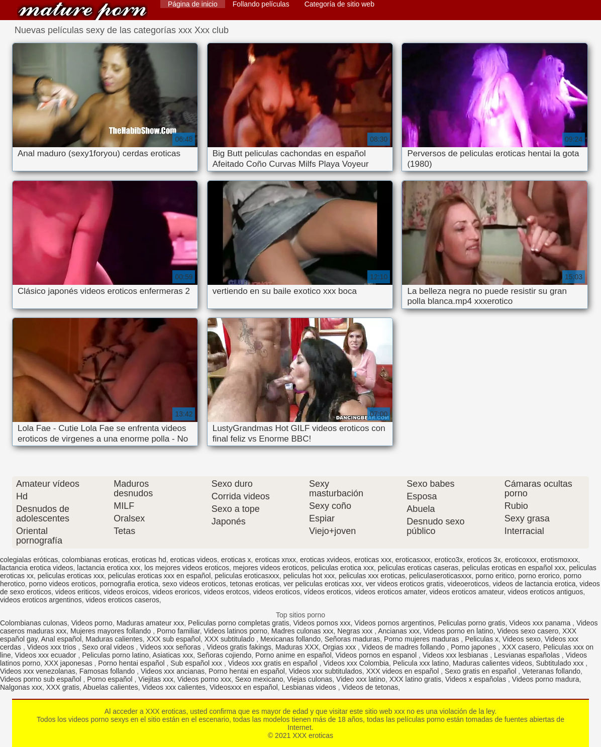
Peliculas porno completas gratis (238, 623)
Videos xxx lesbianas (456, 655)
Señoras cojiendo (224, 655)
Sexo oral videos (109, 647)
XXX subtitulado (231, 639)
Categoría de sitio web (339, 4)
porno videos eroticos (62, 584)
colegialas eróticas (29, 560)
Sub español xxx (197, 663)
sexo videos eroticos (194, 584)
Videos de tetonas (370, 687)
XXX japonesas (69, 663)
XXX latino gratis (415, 679)
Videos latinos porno (235, 631)
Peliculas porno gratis (472, 623)
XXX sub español (174, 639)
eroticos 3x (484, 560)
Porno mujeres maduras (422, 639)
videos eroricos (176, 592)
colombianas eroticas (95, 560)
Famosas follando (108, 671)
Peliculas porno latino (115, 655)
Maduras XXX (297, 647)
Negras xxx (355, 631)
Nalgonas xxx (21, 687)
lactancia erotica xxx (108, 568)
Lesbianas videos (310, 687)
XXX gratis (62, 687)
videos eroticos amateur (466, 592)
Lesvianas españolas (528, 655)
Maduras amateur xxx (150, 623)
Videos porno (92, 623)
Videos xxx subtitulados (325, 671)
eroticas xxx (372, 560)
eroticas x (236, 560)
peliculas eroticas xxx (71, 576)
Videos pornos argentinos (394, 623)
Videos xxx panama (540, 623)
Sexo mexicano (259, 679)
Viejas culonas (309, 679)
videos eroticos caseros (122, 600)
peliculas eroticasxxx (247, 576)
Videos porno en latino (458, 631)
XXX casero (520, 647)
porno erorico (539, 576)
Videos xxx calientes (174, 687)
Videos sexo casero (527, 631)
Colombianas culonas (33, 623)
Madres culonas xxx (302, 631)
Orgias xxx (340, 647)
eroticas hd (149, 560)
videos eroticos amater (390, 592)
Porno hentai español (132, 663)
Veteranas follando (551, 671)
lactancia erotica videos (36, 568)
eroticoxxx (521, 560)
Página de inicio (193, 4)
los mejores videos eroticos (186, 568)
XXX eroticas (82, 11)
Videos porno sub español (41, 679)
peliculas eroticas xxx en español (159, 576)
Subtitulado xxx (561, 663)
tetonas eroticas (255, 584)
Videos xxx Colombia (355, 663)
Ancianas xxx (398, 631)
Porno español (110, 679)
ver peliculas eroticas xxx (322, 584)
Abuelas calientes (110, 687)
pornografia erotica (128, 584)
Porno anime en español (293, 655)
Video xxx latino (360, 679)
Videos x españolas (476, 679)
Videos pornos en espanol (377, 655)
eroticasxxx (413, 560)
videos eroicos (126, 592)
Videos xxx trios (52, 647)
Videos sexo (522, 639)
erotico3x (449, 560)
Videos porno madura (545, 679)
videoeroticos (468, 584)
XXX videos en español (403, 671)
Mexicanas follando (290, 639)
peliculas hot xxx (309, 576)
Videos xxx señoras (171, 647)
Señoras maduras (352, 639)
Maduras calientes (114, 639)
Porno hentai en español (247, 671)
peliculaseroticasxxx (440, 576)
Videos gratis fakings (239, 647)
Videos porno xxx (204, 679)
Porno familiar (178, 631)
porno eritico (494, 576)
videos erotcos (226, 592)
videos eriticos (77, 592)
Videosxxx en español (244, 687)
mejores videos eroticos (270, 568)
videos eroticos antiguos (545, 592)
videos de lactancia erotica (534, 584)
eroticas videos (193, 560)
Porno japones (474, 647)
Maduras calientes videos (492, 663)
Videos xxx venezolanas (37, 671)
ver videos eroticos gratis (405, 584)
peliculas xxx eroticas (372, 576)
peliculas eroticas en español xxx (513, 568)
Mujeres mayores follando (111, 631)
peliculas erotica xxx (342, 568)
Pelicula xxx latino (421, 663)
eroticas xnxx (275, 560)
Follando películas (261, 4)
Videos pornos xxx (321, 623)
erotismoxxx (559, 560)
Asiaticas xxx (172, 655)
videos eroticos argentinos (41, 600)
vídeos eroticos (327, 592)
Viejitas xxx (155, 679)
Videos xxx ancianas (173, 671)
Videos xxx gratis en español (274, 663)
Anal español (61, 639)
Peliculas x (481, 639)
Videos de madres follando (404, 647)
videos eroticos (276, 592)
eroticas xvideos (325, 560)
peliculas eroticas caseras (418, 568)
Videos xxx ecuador (46, 655)
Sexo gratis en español (481, 671)
